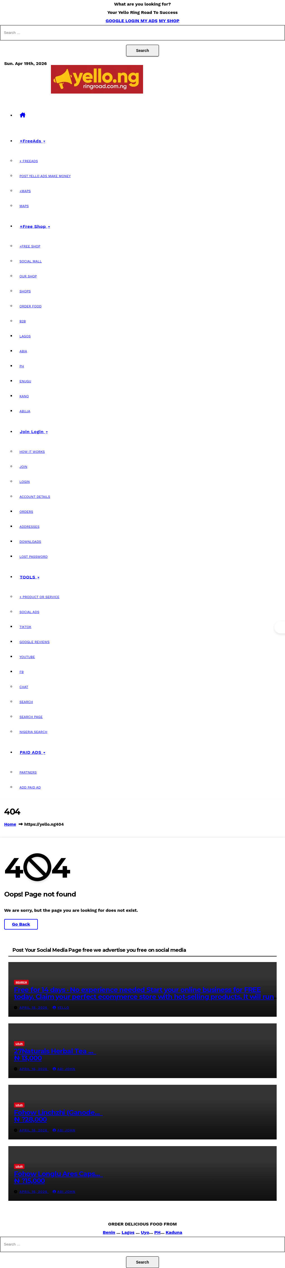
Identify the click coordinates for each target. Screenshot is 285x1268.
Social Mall (30, 261)
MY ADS (149, 20)
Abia (23, 351)
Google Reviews (34, 642)
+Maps (25, 191)
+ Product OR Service (39, 597)
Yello (61, 1008)
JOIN (23, 467)
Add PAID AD (30, 787)
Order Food (30, 306)
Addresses (29, 527)
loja (19, 1043)
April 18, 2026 (34, 1008)
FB (21, 672)
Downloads (30, 542)
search (21, 982)
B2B (22, 321)
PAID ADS (31, 752)
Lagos (25, 336)
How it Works (32, 452)
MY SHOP (169, 20)
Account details (34, 497)
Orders (26, 512)
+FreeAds (31, 141)
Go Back (21, 924)
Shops (25, 291)
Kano (24, 396)
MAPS (24, 206)
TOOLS (28, 576)
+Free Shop (33, 226)
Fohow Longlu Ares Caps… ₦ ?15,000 (58, 1177)
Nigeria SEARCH (33, 732)
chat (23, 687)
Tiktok (25, 627)
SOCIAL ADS (29, 612)
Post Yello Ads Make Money (45, 176)
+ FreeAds (28, 161)
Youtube (27, 657)
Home (10, 824)
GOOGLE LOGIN (122, 20)
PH (21, 366)
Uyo (145, 1232)
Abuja (24, 411)
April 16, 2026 (34, 1069)
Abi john (64, 1069)
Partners (28, 772)
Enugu (25, 381)
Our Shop (28, 276)
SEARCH (26, 702)
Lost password (33, 557)
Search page (31, 717)
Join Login (32, 431)
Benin (109, 1232)
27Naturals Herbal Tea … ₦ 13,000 (55, 1054)
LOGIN (24, 482)
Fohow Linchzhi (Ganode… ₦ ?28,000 (58, 1115)
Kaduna (174, 1232)
